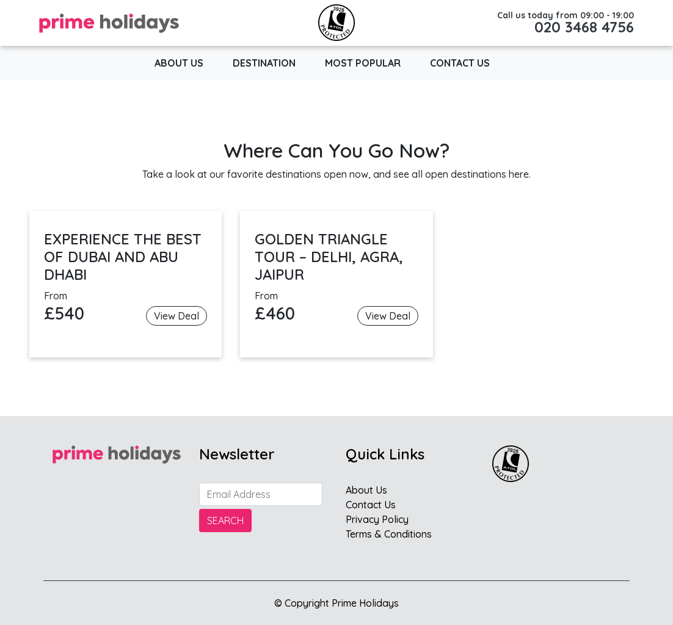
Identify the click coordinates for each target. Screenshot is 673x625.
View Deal (176, 316)
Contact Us (460, 63)
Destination (264, 63)
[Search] (260, 494)
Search (225, 520)
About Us (179, 63)
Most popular (363, 63)
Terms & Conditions (389, 534)
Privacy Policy (377, 519)
